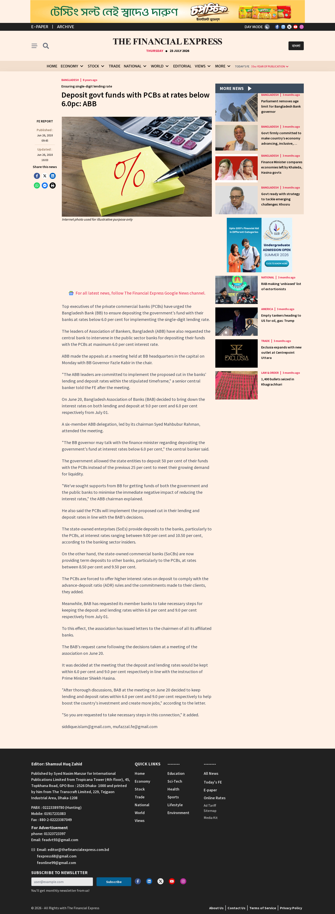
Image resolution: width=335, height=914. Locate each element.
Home (52, 66)
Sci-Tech (175, 781)
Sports (173, 796)
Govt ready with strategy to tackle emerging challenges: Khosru (280, 199)
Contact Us (236, 908)
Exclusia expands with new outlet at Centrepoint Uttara (281, 352)
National (267, 277)
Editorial (182, 66)
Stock (140, 789)
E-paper (210, 789)
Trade (114, 66)
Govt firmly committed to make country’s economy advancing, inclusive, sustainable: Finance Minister (281, 143)
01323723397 (55, 833)
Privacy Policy (291, 908)
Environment (178, 812)
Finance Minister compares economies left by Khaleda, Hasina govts (281, 167)
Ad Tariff (210, 805)
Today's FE (242, 66)
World (140, 812)
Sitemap (210, 810)
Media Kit (211, 817)
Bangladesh (70, 80)
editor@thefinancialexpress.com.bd (78, 849)
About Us (216, 908)
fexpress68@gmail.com (56, 856)
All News (211, 773)
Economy (142, 781)
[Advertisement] (137, 255)
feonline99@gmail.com (56, 862)
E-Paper (39, 26)
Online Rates (215, 797)
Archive (65, 26)
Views (140, 820)
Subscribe (114, 882)
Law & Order (270, 372)
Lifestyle (175, 804)
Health (173, 789)
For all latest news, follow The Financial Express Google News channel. (136, 293)
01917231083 (55, 813)
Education (176, 773)
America (267, 309)
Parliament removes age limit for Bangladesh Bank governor (281, 106)
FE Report (45, 121)
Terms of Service (262, 908)
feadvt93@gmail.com (60, 839)
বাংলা (296, 46)
